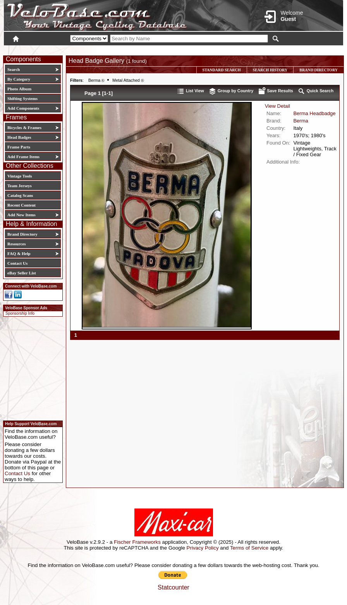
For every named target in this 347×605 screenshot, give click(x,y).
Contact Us (17, 263)
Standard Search (222, 70)
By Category (18, 79)
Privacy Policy (203, 548)
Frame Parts (18, 147)
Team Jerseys (19, 185)
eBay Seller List (21, 273)
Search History (270, 70)
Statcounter (173, 587)
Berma (94, 80)
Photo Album (19, 88)
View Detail (277, 106)
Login (274, 49)
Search (13, 69)
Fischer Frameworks (137, 542)
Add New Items (21, 214)
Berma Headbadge (314, 113)
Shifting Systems (22, 98)
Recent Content (21, 205)
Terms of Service (249, 548)
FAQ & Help (19, 253)
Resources (16, 243)
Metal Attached (126, 80)
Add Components (23, 108)
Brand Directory (22, 234)
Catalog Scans (20, 195)
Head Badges (19, 137)
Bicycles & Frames (25, 127)
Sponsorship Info (19, 313)
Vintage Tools (19, 176)
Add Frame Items (23, 156)
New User (299, 49)
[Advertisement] (30, 367)
